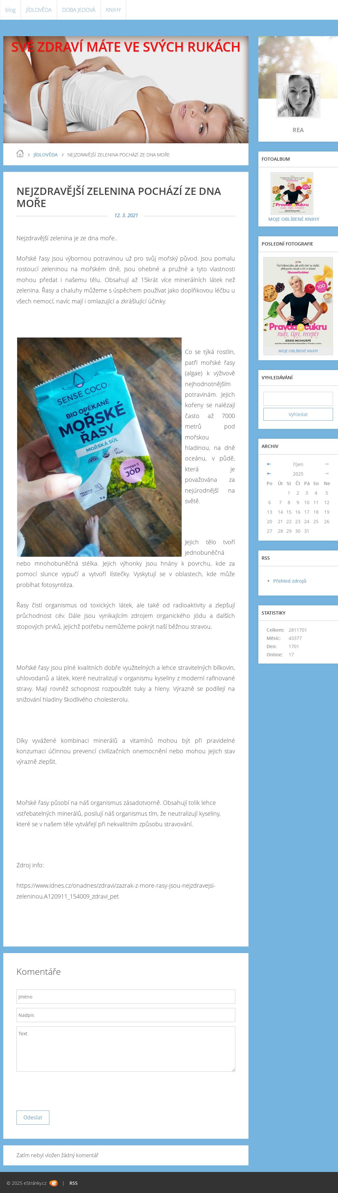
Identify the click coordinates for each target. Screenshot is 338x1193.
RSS (73, 1183)
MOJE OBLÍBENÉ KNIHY (293, 219)
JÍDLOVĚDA (39, 9)
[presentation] (66, 1089)
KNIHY (113, 9)
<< (269, 464)
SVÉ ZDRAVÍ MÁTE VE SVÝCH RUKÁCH (126, 46)
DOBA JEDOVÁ (78, 9)
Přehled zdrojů (289, 581)
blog (10, 9)
